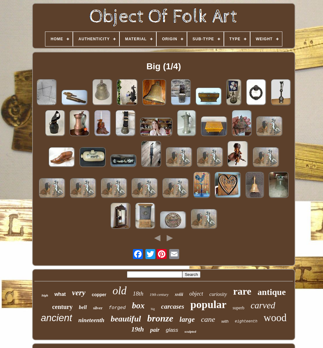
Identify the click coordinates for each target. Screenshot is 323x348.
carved (262, 305)
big (153, 309)
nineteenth (91, 320)
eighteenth (246, 321)
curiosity (218, 294)
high (45, 295)
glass (172, 330)
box (138, 305)
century (62, 306)
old (120, 291)
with (225, 321)
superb (238, 308)
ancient (56, 317)
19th (137, 329)
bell (83, 307)
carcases (172, 306)
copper (99, 294)
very (78, 292)
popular (208, 304)
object (196, 294)
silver (98, 308)
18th (138, 293)
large (187, 319)
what (60, 294)
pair (154, 330)
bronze (160, 318)
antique (272, 292)
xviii (179, 294)
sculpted (190, 331)
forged (117, 308)
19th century (159, 294)
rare (242, 291)
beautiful (126, 318)
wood (275, 317)
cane (208, 319)
